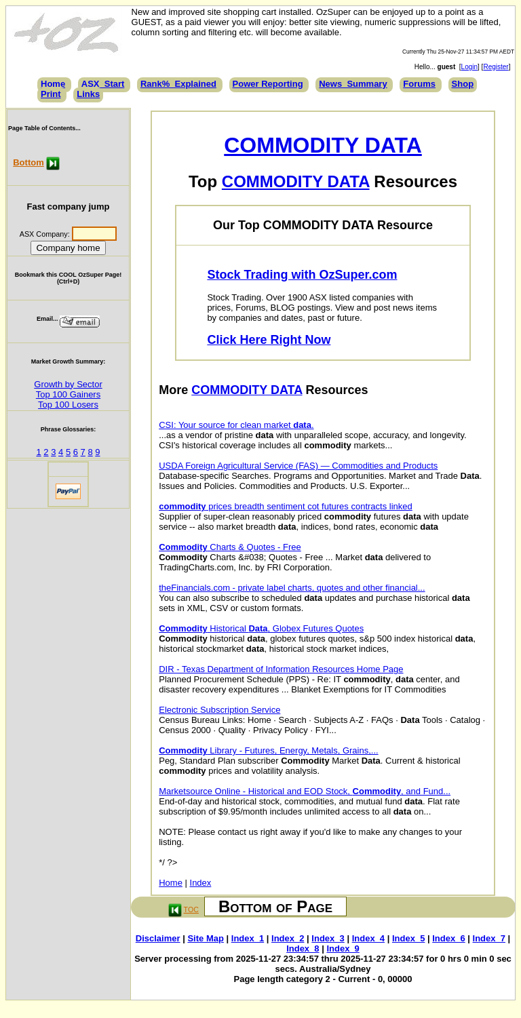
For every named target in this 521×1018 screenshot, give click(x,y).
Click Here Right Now (268, 340)
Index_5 (408, 938)
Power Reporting (268, 84)
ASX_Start (103, 84)
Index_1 (247, 938)
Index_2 (287, 938)
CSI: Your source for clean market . (236, 425)
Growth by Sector (68, 384)
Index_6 (448, 938)
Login (469, 67)
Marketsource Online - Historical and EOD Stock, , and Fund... (304, 791)
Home (53, 84)
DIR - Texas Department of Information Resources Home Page (281, 669)
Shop (463, 84)
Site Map (205, 938)
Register (495, 67)
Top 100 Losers (68, 404)
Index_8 (302, 948)
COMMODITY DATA (323, 145)
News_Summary (353, 84)
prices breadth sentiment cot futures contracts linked (285, 506)
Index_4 (368, 938)
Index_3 (327, 938)
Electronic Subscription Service (219, 710)
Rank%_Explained (178, 84)
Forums (419, 84)
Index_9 (342, 948)
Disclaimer (158, 938)
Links (88, 94)
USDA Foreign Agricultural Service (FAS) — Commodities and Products (298, 466)
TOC (191, 909)
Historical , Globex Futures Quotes (261, 628)
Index (201, 883)
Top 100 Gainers (68, 394)
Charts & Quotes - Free (230, 547)
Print (51, 94)
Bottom (28, 162)
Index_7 (489, 938)
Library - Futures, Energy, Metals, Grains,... (268, 750)
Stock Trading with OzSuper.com (302, 274)
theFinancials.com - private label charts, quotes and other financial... (292, 588)
